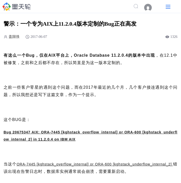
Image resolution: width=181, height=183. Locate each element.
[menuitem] (150, 7)
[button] (168, 6)
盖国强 (14, 37)
